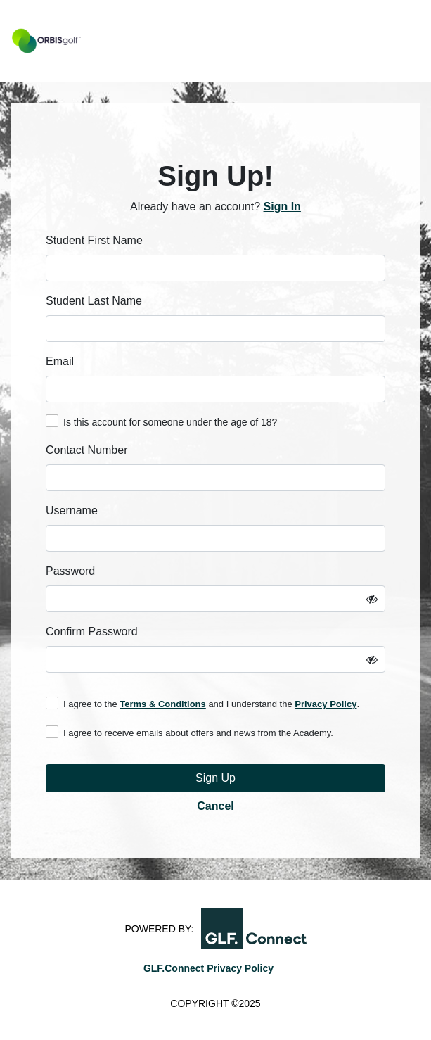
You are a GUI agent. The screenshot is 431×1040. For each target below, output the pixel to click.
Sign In (282, 207)
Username (72, 510)
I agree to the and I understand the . (202, 703)
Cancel (215, 806)
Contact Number (87, 450)
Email (60, 361)
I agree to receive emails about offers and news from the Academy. (189, 731)
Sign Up (215, 778)
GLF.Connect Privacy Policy (208, 968)
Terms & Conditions (163, 704)
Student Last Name (94, 301)
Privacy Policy (325, 704)
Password (70, 571)
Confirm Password (92, 632)
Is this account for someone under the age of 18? (161, 421)
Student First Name (94, 240)
